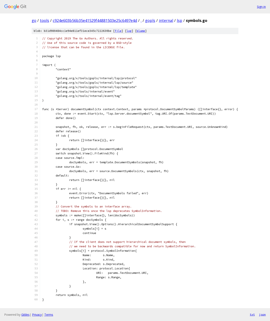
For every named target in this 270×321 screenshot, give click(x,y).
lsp (179, 20)
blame (141, 31)
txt (252, 314)
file (118, 31)
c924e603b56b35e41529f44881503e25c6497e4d (95, 20)
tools (44, 20)
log (129, 31)
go (34, 20)
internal (166, 20)
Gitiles (25, 315)
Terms (48, 315)
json (262, 314)
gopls (150, 20)
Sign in (261, 7)
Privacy (37, 315)
